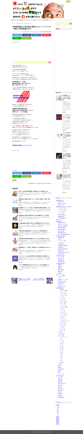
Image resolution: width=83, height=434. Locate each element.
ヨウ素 (59, 363)
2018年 (57, 404)
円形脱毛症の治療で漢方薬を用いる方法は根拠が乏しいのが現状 (34, 215)
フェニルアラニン (63, 320)
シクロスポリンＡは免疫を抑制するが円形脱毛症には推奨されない (34, 256)
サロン (59, 242)
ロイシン (62, 329)
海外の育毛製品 (61, 218)
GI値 (59, 264)
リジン (61, 327)
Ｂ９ (61, 352)
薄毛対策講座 (61, 232)
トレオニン (62, 315)
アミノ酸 (60, 289)
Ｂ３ (61, 345)
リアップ (60, 213)
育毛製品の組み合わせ (62, 252)
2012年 (57, 422)
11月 (58, 406)
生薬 (59, 385)
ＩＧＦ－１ (60, 374)
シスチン (62, 303)
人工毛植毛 (60, 243)
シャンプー (60, 276)
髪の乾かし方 (61, 286)
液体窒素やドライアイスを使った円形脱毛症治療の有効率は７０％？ (35, 207)
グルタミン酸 (62, 302)
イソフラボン (61, 330)
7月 (58, 408)
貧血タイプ (60, 205)
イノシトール (62, 337)
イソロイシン (62, 295)
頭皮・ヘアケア (59, 274)
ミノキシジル (61, 211)
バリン (61, 317)
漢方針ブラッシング (62, 279)
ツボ (59, 277)
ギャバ (61, 297)
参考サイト (58, 219)
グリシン (62, 298)
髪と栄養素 (58, 287)
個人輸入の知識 (61, 214)
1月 (58, 414)
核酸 (59, 367)
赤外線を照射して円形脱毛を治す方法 (37, 183)
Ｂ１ (61, 340)
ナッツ (59, 376)
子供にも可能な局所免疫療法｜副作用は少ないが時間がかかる (33, 191)
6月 (58, 409)
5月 (58, 410)
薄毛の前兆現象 (61, 229)
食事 (59, 273)
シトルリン (62, 305)
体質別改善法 (59, 200)
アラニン (62, 292)
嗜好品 (59, 380)
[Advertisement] (32, 51)
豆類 (59, 392)
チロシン (62, 312)
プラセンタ (62, 322)
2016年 (57, 417)
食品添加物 (60, 261)
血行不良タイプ (61, 203)
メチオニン (62, 325)
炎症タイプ (60, 201)
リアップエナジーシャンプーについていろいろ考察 (67, 116)
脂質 (59, 370)
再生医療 (60, 247)
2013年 (57, 421)
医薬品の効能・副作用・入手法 (62, 206)
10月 (58, 407)
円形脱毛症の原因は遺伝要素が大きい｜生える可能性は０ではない (34, 238)
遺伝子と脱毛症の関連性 (63, 234)
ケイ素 (59, 332)
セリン (61, 308)
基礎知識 (58, 221)
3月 (58, 413)
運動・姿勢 (60, 269)
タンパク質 (60, 334)
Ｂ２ (61, 343)
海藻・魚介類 (61, 383)
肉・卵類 (60, 388)
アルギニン (62, 293)
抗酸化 (59, 266)
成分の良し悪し (59, 255)
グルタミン (62, 300)
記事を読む (21, 196)
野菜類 (59, 393)
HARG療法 (60, 237)
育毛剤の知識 (61, 282)
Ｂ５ (61, 347)
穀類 (59, 387)
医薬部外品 (60, 216)
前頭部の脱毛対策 (61, 248)
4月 (58, 412)
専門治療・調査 (59, 236)
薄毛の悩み (60, 231)
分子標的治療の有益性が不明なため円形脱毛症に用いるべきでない (34, 223)
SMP (59, 238)
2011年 (57, 424)
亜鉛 (59, 365)
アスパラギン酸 (63, 290)
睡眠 (59, 268)
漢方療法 (60, 250)
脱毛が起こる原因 (61, 226)
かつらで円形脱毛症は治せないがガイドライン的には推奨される (34, 264)
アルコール (60, 256)
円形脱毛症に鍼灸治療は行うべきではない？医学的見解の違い (33, 231)
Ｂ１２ (61, 342)
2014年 (57, 420)
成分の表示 (60, 258)
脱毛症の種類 (61, 227)
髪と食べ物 (58, 375)
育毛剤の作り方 (61, 281)
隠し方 (59, 284)
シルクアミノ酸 (63, 307)
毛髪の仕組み (61, 222)
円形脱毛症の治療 (48, 31)
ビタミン (60, 335)
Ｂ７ (61, 350)
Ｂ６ (61, 348)
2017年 (57, 416)
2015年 (57, 419)
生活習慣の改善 (59, 263)
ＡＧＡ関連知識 (59, 397)
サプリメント (61, 240)
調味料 (59, 390)
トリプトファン (63, 313)
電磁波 (59, 271)
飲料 (59, 395)
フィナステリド (61, 209)
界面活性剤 (60, 260)
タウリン (62, 310)
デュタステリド (61, 207)
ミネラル (60, 362)
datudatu (49, 183)
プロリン (62, 324)
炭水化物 (60, 369)
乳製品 (59, 378)
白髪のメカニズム (61, 224)
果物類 (59, 382)
